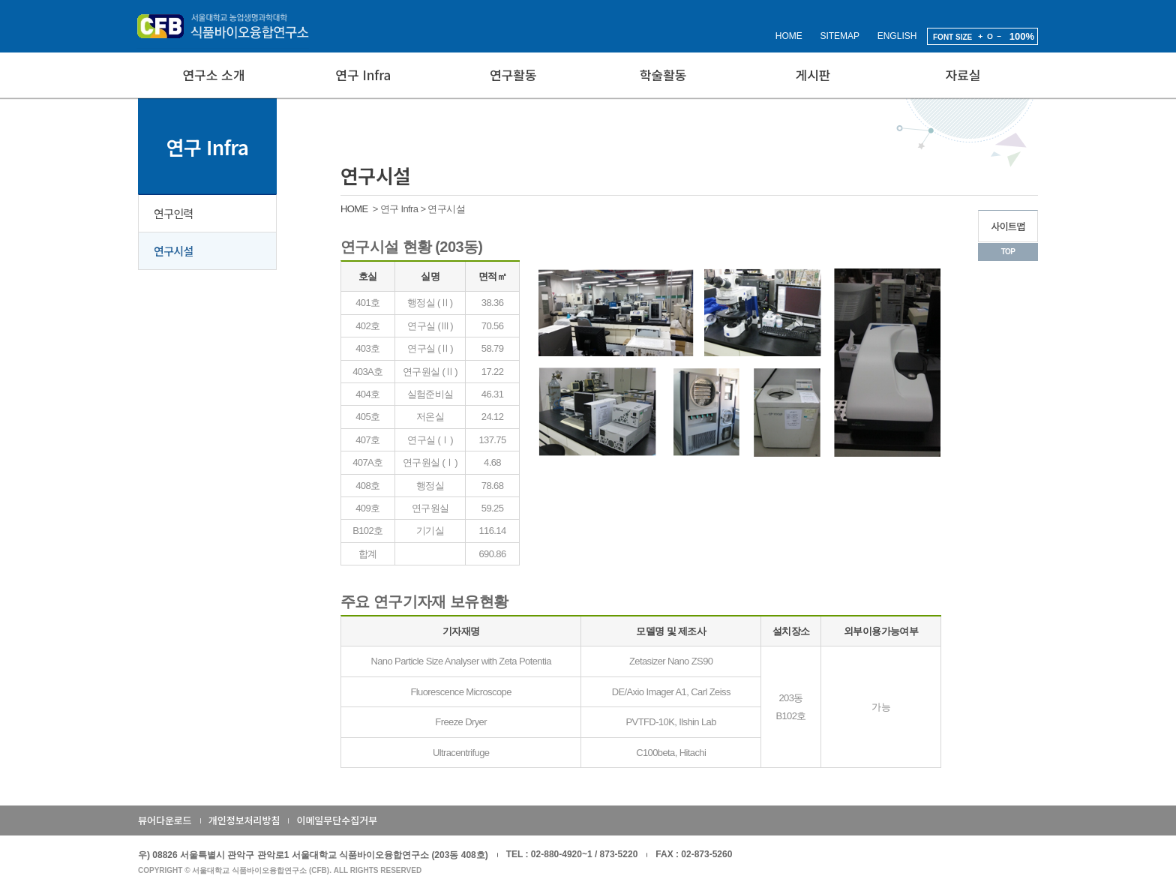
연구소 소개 (213, 74)
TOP (1008, 252)
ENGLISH (897, 36)
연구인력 (174, 213)
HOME (789, 36)
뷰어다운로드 (165, 820)
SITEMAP (840, 36)
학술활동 (663, 74)
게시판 (813, 74)
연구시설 (174, 251)
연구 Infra (363, 74)
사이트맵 (1007, 226)
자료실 (963, 74)
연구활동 (513, 74)
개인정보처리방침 (244, 820)
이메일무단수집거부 (336, 820)
